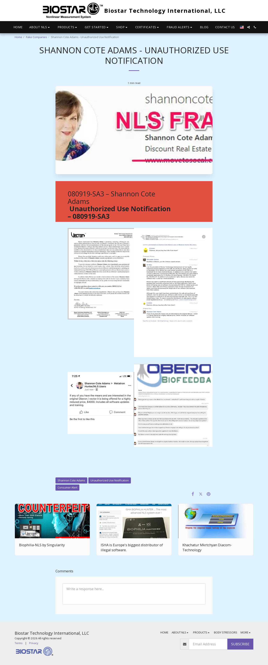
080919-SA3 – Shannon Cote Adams (119, 205)
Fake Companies (36, 37)
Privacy (33, 643)
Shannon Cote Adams (71, 480)
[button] (40, 27)
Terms (19, 643)
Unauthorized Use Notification (109, 480)
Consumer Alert (67, 487)
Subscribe (240, 644)
